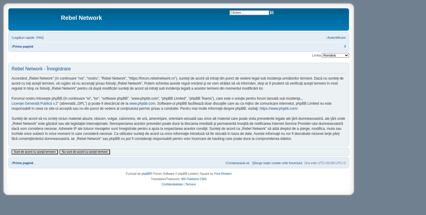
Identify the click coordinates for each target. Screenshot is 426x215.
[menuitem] (39, 37)
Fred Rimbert (222, 173)
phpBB (145, 173)
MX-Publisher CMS (193, 179)
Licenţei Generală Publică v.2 (34, 103)
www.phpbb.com (142, 103)
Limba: (317, 55)
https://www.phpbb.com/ (278, 108)
